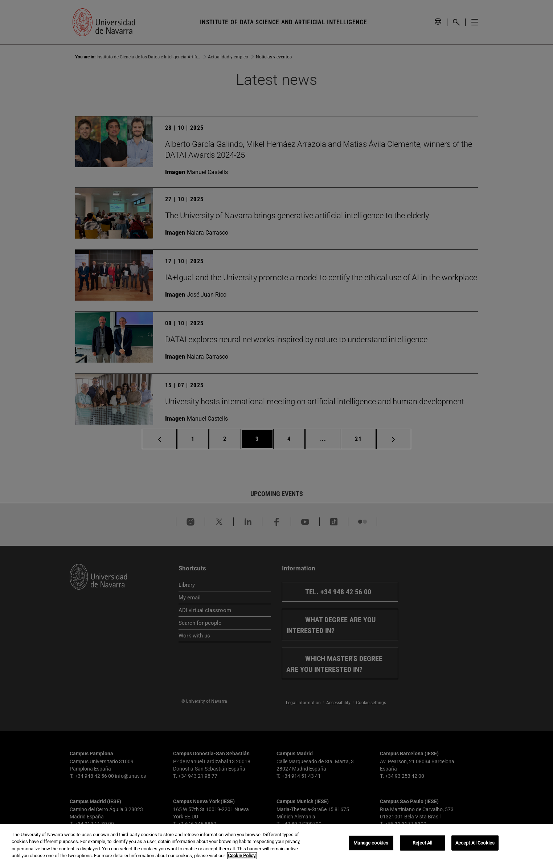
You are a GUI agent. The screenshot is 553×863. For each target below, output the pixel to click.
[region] (276, 843)
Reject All (422, 843)
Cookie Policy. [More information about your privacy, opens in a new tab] (242, 855)
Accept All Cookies (475, 843)
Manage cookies (370, 843)
